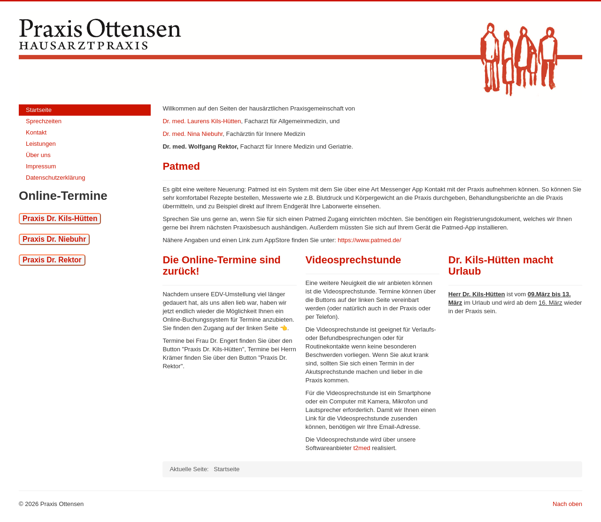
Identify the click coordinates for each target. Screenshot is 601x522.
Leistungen (41, 143)
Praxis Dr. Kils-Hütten (60, 218)
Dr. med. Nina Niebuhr (192, 133)
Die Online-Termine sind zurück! (221, 265)
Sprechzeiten (44, 121)
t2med (361, 447)
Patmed (181, 166)
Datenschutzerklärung (55, 177)
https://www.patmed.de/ (369, 240)
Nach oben (567, 503)
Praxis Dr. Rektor (52, 260)
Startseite (39, 109)
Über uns (38, 154)
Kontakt (36, 132)
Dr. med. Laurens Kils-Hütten (201, 121)
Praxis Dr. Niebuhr (54, 239)
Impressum (41, 166)
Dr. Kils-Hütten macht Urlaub (501, 265)
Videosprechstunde (353, 260)
